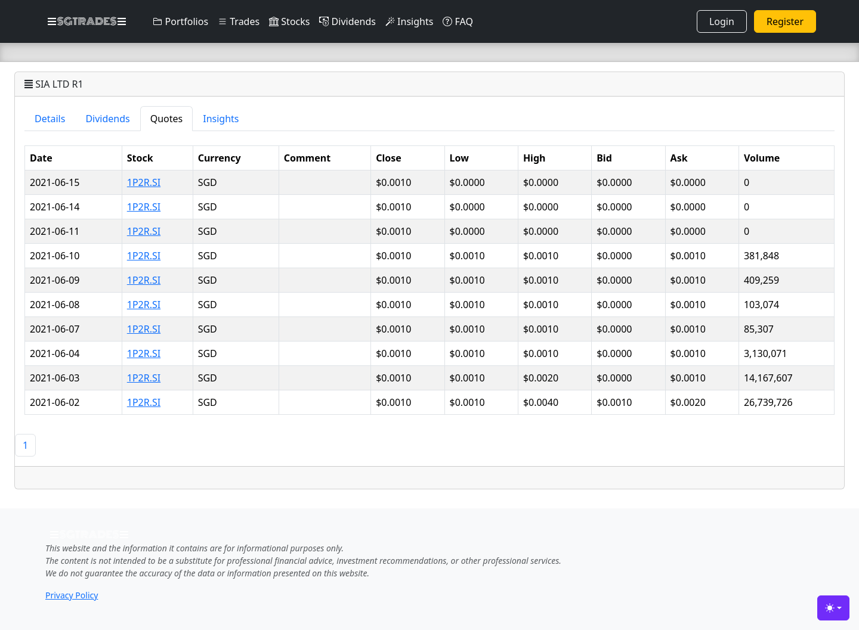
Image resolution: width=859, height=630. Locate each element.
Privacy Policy (71, 595)
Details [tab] (50, 118)
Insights (409, 21)
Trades (238, 21)
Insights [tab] (221, 118)
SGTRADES (87, 21)
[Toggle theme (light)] (833, 607)
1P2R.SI (143, 182)
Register (785, 21)
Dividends (347, 21)
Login (721, 21)
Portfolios (180, 21)
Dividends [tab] (107, 118)
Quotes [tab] (166, 118)
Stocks (289, 21)
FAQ (458, 21)
